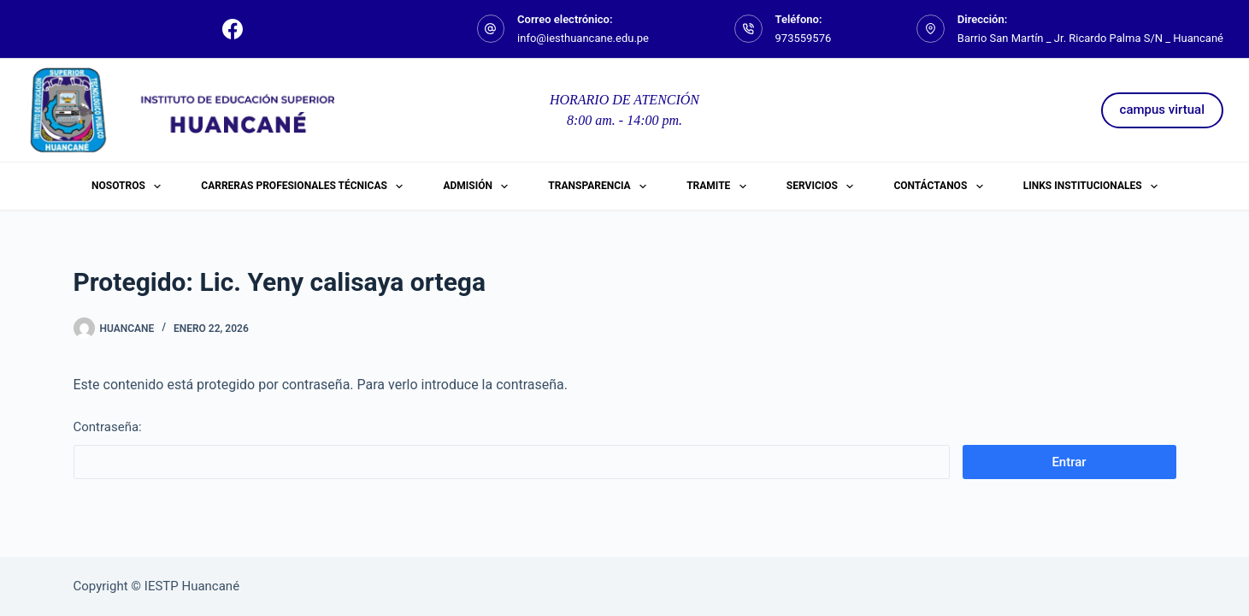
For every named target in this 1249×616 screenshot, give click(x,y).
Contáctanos (941, 186)
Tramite (719, 186)
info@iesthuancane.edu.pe (583, 38)
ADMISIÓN (479, 186)
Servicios (823, 186)
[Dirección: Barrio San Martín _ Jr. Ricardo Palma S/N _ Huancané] (930, 29)
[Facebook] (232, 29)
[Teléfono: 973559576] (748, 29)
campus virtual (1162, 109)
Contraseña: (512, 449)
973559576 (803, 38)
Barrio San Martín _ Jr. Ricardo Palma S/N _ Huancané (1090, 38)
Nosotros (129, 186)
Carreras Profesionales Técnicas (305, 186)
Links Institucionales (1093, 186)
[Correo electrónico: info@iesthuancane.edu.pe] (491, 29)
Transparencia (600, 186)
